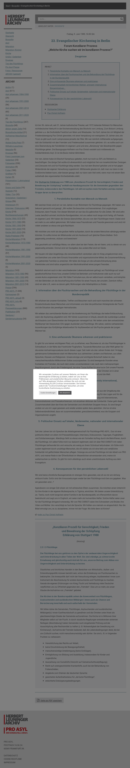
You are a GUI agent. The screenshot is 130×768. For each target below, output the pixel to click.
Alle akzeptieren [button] (65, 393)
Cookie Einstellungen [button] (47, 393)
